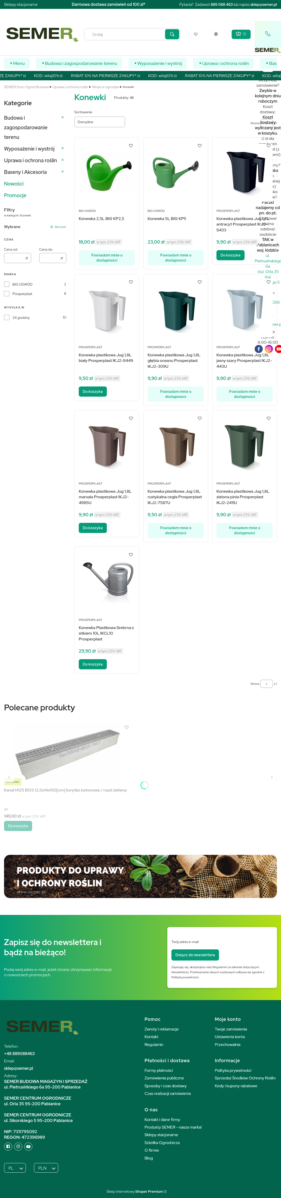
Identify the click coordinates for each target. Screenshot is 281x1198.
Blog (149, 1158)
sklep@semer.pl (263, 4)
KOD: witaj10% (53, 75)
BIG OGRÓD (22, 284)
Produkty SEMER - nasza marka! (173, 1127)
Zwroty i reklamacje (162, 1029)
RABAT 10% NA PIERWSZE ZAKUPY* (110, 75)
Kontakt (151, 1036)
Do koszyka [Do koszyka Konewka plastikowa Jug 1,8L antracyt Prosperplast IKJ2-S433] (230, 255)
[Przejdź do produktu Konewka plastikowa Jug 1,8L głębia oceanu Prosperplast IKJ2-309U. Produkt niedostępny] (176, 309)
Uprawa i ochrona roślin (70, 87)
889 (214, 4)
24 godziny (21, 317)
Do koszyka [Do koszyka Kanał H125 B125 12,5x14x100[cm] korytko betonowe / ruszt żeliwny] (18, 826)
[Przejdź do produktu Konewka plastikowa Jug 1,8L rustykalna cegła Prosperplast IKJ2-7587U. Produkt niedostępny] (176, 445)
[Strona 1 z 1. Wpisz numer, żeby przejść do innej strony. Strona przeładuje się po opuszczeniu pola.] (266, 684)
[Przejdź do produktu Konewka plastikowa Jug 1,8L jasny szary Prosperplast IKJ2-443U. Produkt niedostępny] (244, 309)
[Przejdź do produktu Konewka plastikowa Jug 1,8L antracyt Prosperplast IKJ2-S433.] (244, 173)
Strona (254, 684)
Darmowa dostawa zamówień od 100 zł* (108, 4)
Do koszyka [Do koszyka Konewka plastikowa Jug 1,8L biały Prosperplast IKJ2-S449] (93, 392)
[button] (172, 34)
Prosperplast (22, 293)
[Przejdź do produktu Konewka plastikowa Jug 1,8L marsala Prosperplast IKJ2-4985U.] (107, 445)
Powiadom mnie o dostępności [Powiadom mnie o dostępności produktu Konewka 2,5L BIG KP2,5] (106, 257)
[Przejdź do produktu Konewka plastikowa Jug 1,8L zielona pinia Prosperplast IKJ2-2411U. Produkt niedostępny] (244, 445)
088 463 (225, 4)
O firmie (152, 1150)
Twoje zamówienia (231, 1029)
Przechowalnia (227, 1044)
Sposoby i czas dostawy (166, 1086)
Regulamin (154, 1044)
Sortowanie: (83, 112)
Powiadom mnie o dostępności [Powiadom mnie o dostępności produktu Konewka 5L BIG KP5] (175, 257)
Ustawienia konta (230, 1036)
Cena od (10, 249)
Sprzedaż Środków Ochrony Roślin (245, 1078)
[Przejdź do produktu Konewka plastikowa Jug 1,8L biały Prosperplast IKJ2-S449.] (107, 309)
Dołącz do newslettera (195, 955)
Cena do (45, 249)
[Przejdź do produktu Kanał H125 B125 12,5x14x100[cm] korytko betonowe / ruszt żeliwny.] (67, 754)
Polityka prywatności (233, 1070)
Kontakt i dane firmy (162, 1119)
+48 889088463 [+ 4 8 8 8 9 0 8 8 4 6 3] (19, 1053)
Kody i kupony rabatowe (236, 1086)
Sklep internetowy (134, 1191)
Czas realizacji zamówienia (168, 1093)
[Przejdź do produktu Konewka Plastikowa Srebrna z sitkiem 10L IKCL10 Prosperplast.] (107, 582)
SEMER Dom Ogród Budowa (26, 87)
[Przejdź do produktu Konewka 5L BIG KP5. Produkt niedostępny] (176, 173)
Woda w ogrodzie (105, 87)
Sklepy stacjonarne (21, 4)
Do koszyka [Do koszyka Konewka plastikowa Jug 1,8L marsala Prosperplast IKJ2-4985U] (93, 528)
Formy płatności (159, 1070)
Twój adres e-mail (185, 941)
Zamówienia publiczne (164, 1078)
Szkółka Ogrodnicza (162, 1142)
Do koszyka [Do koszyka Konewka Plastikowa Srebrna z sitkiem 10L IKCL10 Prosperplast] (93, 664)
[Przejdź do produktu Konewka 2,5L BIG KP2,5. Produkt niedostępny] (107, 173)
